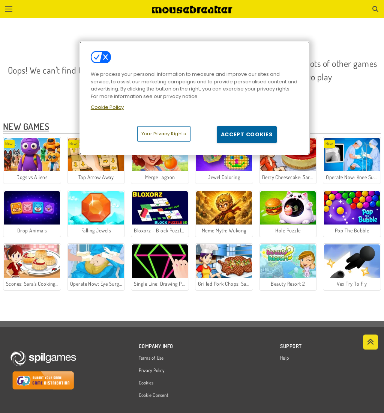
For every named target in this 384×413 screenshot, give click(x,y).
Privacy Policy (151, 370)
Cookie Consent (153, 395)
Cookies (146, 383)
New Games (26, 126)
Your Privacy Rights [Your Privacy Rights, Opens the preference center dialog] (163, 134)
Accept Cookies (247, 134)
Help (284, 358)
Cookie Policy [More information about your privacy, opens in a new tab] (107, 107)
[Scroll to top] (370, 342)
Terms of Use (151, 358)
